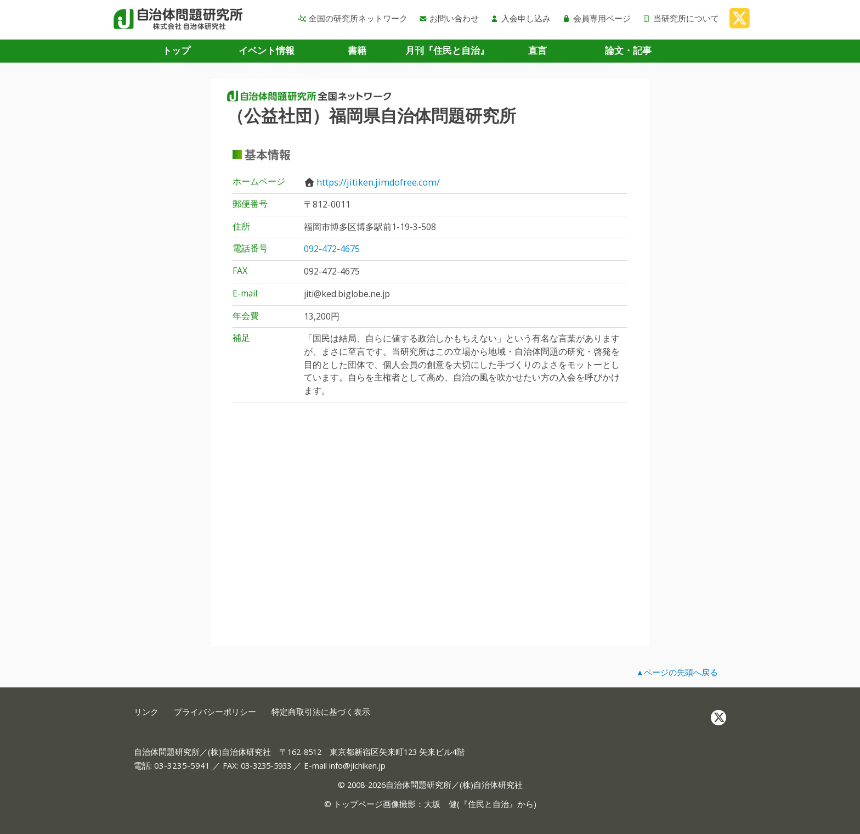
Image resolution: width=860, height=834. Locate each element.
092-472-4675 (332, 249)
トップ (176, 50)
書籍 (357, 50)
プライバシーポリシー (215, 712)
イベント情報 (267, 50)
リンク (146, 712)
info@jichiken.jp (357, 765)
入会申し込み (520, 18)
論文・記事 (628, 50)
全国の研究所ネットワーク (353, 18)
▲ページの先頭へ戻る (677, 672)
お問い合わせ (449, 18)
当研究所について (680, 18)
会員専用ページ (596, 18)
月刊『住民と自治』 (447, 50)
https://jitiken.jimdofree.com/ (378, 182)
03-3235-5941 (182, 765)
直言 (537, 50)
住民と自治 (488, 803)
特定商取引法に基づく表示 (320, 712)
